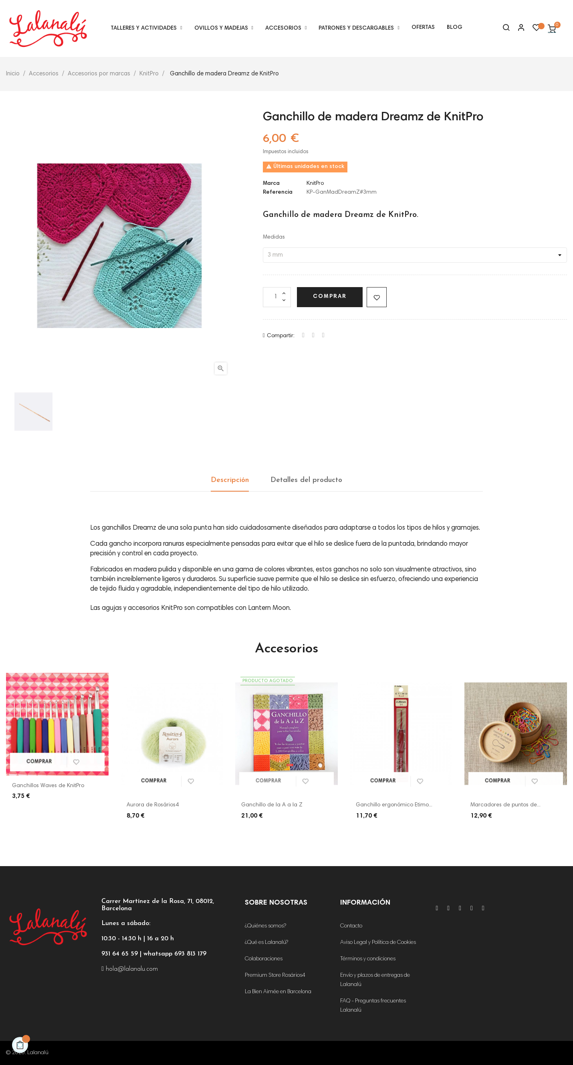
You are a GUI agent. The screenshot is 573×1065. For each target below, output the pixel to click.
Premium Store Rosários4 (275, 975)
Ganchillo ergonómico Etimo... (394, 805)
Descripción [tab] (230, 480)
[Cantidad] (277, 297)
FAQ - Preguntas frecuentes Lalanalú (373, 1005)
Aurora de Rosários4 (153, 805)
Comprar (330, 297)
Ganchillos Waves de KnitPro (48, 786)
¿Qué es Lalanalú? (266, 943)
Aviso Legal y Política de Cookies (378, 943)
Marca (271, 183)
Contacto (351, 926)
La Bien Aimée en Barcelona (278, 992)
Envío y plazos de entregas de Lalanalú (375, 980)
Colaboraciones (263, 959)
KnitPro (315, 183)
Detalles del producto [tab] (306, 480)
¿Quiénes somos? (265, 926)
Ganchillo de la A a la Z (272, 805)
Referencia (278, 192)
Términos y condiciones (367, 959)
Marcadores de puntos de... (505, 805)
